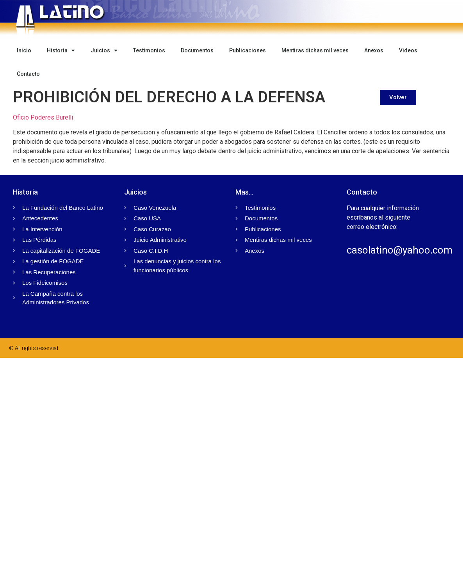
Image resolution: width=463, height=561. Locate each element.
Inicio (24, 50)
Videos (408, 50)
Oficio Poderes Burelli (43, 117)
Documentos (197, 50)
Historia (61, 50)
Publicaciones (247, 50)
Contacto (28, 74)
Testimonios (149, 50)
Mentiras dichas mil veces (315, 50)
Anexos (373, 50)
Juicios (104, 50)
